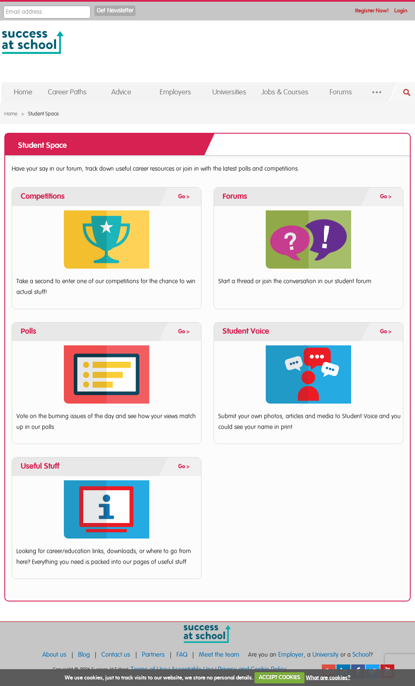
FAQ (181, 655)
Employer (291, 655)
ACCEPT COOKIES (279, 677)
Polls (28, 331)
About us (54, 655)
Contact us (115, 655)
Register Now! (372, 11)
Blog (84, 655)
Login (400, 11)
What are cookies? (328, 677)
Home (10, 113)
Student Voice (246, 331)
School (361, 655)
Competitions (43, 196)
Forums (235, 196)
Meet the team (219, 655)
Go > (184, 197)
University (325, 655)
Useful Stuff (40, 466)
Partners (153, 655)
